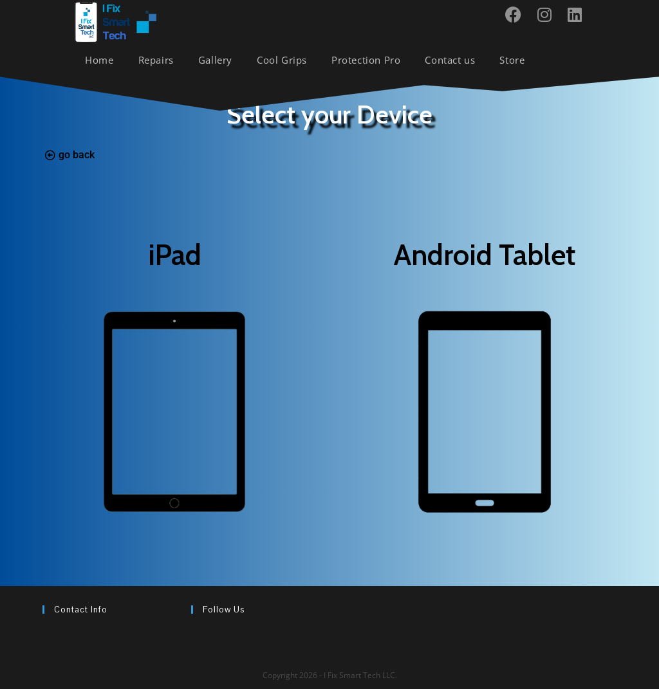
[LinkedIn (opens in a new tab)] (579, 14)
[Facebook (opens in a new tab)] (518, 14)
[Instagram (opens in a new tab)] (549, 14)
